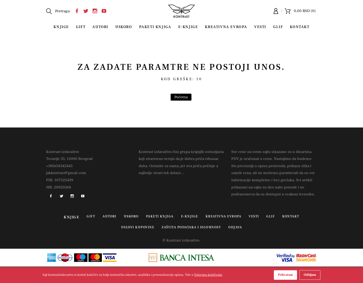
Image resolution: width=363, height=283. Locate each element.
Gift (80, 27)
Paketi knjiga (155, 27)
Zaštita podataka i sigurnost (191, 227)
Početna (181, 97)
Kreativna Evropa (226, 27)
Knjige (61, 27)
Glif (278, 27)
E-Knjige (188, 27)
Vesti (260, 27)
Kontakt (299, 27)
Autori (100, 27)
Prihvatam (285, 275)
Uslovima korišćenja (208, 275)
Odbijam (310, 275)
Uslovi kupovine (137, 227)
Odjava (235, 227)
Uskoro (123, 27)
